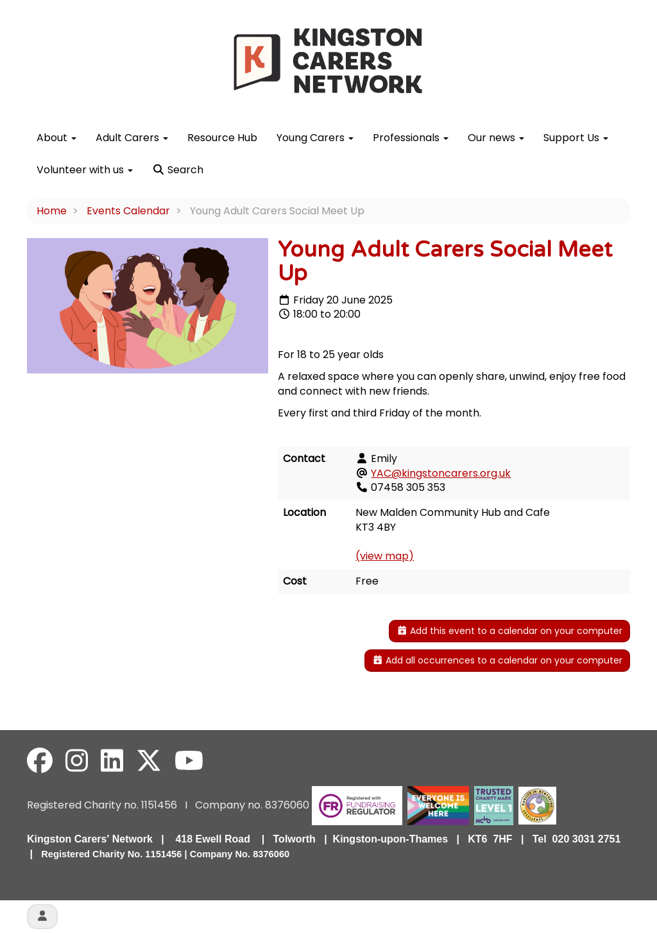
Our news (496, 137)
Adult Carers (132, 137)
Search (177, 169)
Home (52, 210)
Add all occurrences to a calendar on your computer (497, 660)
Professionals (410, 137)
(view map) (384, 556)
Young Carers (315, 137)
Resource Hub (222, 137)
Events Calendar (128, 210)
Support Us (575, 137)
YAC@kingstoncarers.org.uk (441, 473)
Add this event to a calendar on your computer (510, 630)
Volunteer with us (85, 169)
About (56, 137)
